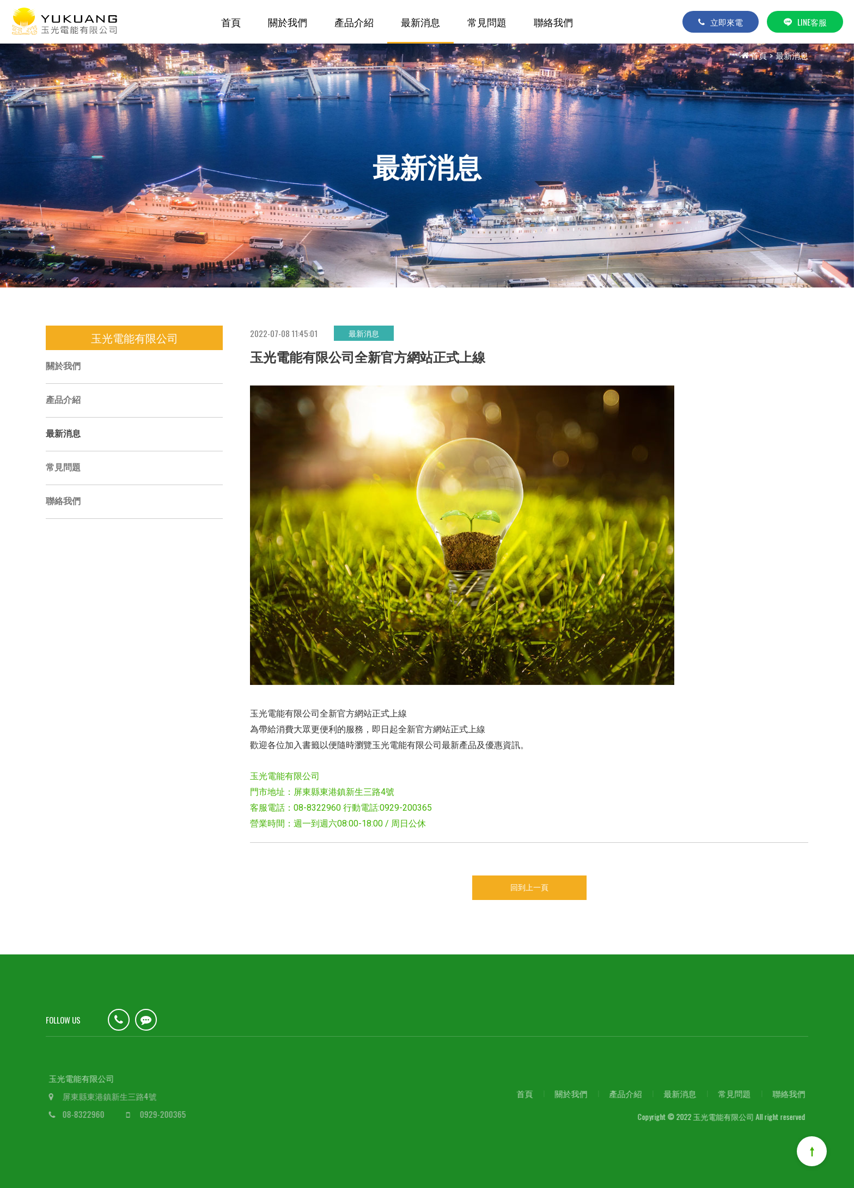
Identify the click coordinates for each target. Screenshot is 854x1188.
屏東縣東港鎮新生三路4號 (117, 1096)
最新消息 (420, 22)
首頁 (231, 22)
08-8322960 (91, 1114)
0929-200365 (170, 1114)
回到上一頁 (529, 887)
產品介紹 (354, 22)
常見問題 (487, 22)
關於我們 (287, 22)
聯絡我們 (553, 22)
